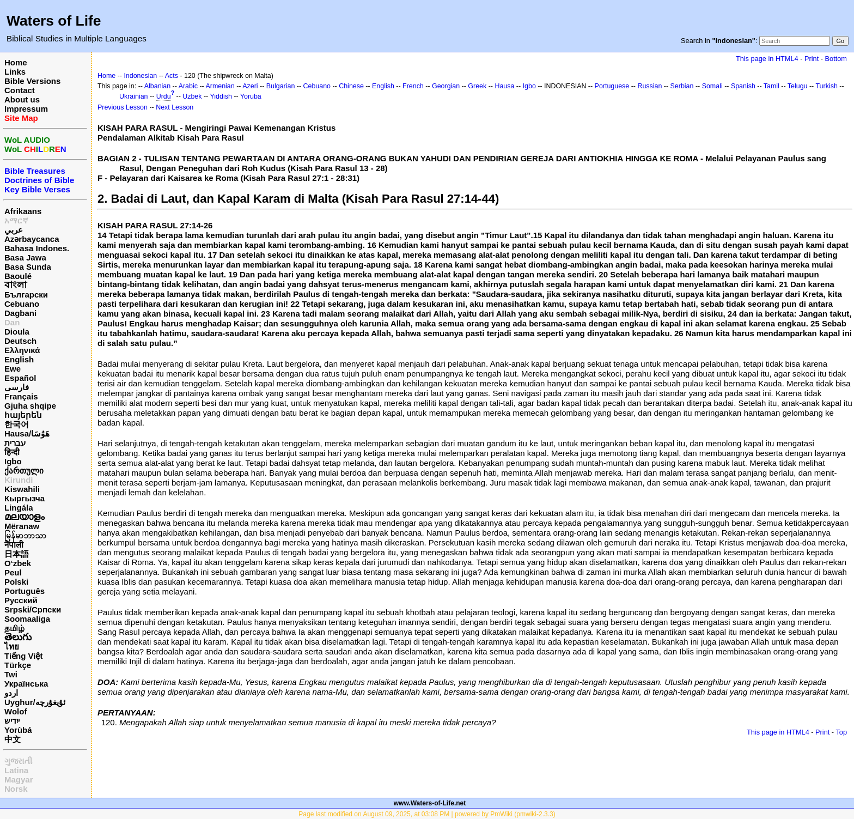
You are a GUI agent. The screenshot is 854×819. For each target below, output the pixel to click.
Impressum (26, 108)
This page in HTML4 (767, 58)
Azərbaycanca (31, 239)
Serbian (682, 86)
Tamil (771, 86)
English (19, 359)
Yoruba (250, 96)
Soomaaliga (27, 618)
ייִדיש (12, 720)
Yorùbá (18, 730)
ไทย (11, 646)
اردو (11, 692)
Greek (477, 86)
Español (20, 378)
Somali (712, 86)
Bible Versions (32, 81)
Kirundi (18, 479)
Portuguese (612, 86)
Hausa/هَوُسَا (27, 433)
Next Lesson (174, 107)
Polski (16, 581)
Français (21, 396)
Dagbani (20, 313)
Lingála (18, 507)
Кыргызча (24, 498)
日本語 (16, 554)
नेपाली (13, 544)
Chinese (351, 86)
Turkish (826, 86)
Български (26, 294)
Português (24, 591)
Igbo (13, 461)
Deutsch (20, 340)
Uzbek (192, 96)
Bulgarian (280, 86)
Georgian (446, 86)
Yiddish (221, 96)
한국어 (16, 424)
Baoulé (18, 276)
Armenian (219, 86)
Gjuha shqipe (30, 405)
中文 (12, 739)
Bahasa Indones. (36, 248)
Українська (26, 683)
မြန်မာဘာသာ (25, 535)
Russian (649, 86)
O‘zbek (17, 563)
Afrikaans (22, 211)
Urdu (163, 96)
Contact (19, 90)
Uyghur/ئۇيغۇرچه (34, 702)
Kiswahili (22, 489)
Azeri (250, 86)
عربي (13, 229)
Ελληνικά (22, 350)
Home (15, 62)
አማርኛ (16, 220)
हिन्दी (12, 452)
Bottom (836, 58)
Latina (16, 770)
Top (841, 732)
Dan (12, 322)
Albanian (157, 86)
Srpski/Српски (32, 609)
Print (811, 58)
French (413, 86)
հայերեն (23, 415)
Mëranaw (21, 526)
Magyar (18, 779)
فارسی (16, 387)
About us (22, 99)
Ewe (12, 368)
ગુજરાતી (18, 761)
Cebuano (21, 303)
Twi (10, 674)
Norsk (16, 788)
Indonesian (140, 76)
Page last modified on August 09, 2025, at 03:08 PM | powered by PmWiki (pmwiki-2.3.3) (426, 814)
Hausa (504, 86)
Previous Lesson (122, 107)
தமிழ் (14, 628)
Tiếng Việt (23, 655)
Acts (171, 76)
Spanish (743, 86)
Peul (13, 572)
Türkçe (17, 665)
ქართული (24, 470)
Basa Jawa (25, 257)
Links (15, 71)
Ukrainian (133, 96)
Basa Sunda (27, 266)
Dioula (16, 331)
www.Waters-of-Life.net (430, 803)
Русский (21, 600)
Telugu (798, 86)
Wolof (15, 711)
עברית (15, 442)
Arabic (188, 86)
